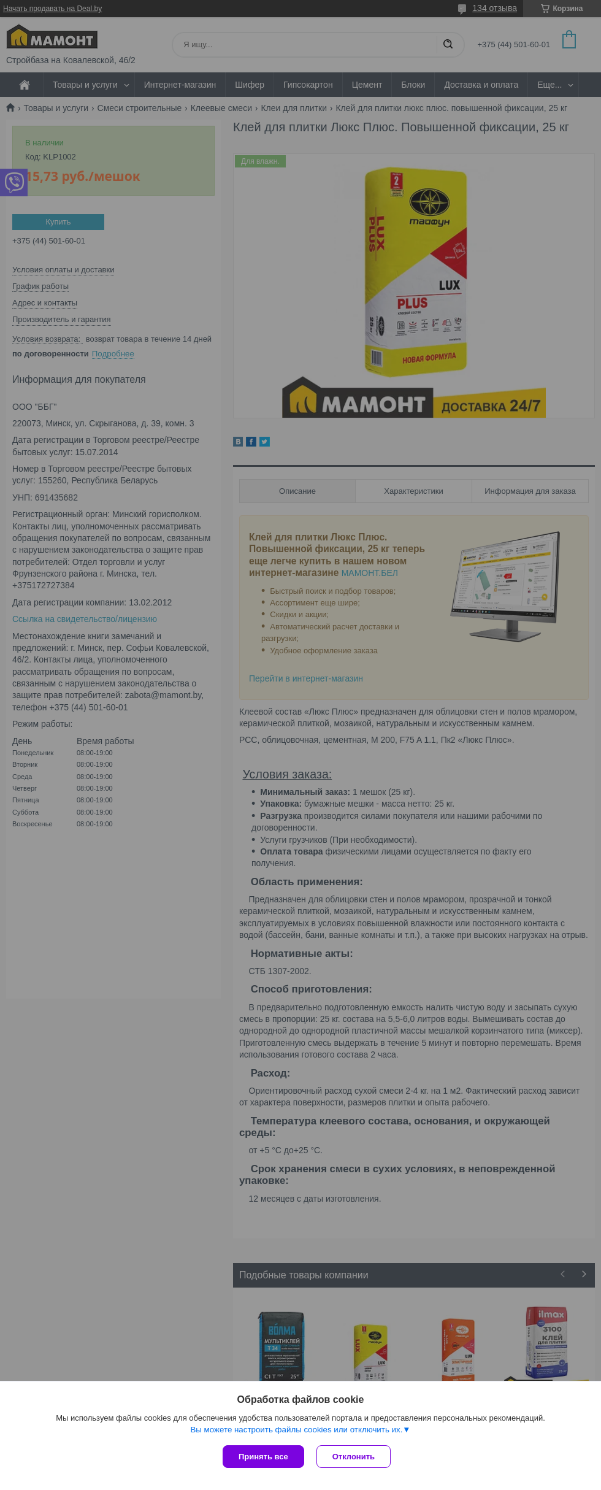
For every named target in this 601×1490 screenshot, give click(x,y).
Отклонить (353, 1456)
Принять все (263, 1456)
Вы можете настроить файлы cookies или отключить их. (296, 1429)
